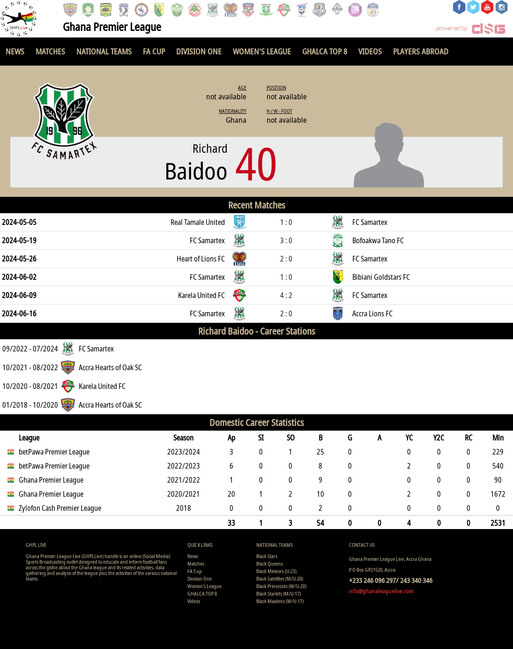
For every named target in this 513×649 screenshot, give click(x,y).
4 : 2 (286, 295)
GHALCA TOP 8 (324, 51)
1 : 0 (286, 222)
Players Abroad (420, 51)
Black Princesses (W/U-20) (281, 585)
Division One (199, 51)
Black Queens (269, 563)
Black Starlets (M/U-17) (278, 593)
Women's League (262, 51)
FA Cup (154, 51)
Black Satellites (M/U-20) (279, 578)
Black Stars (266, 555)
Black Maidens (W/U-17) (280, 600)
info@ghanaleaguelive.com (381, 591)
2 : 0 (286, 259)
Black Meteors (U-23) (276, 570)
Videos (370, 51)
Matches (50, 51)
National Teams (104, 51)
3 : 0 (286, 240)
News (15, 51)
